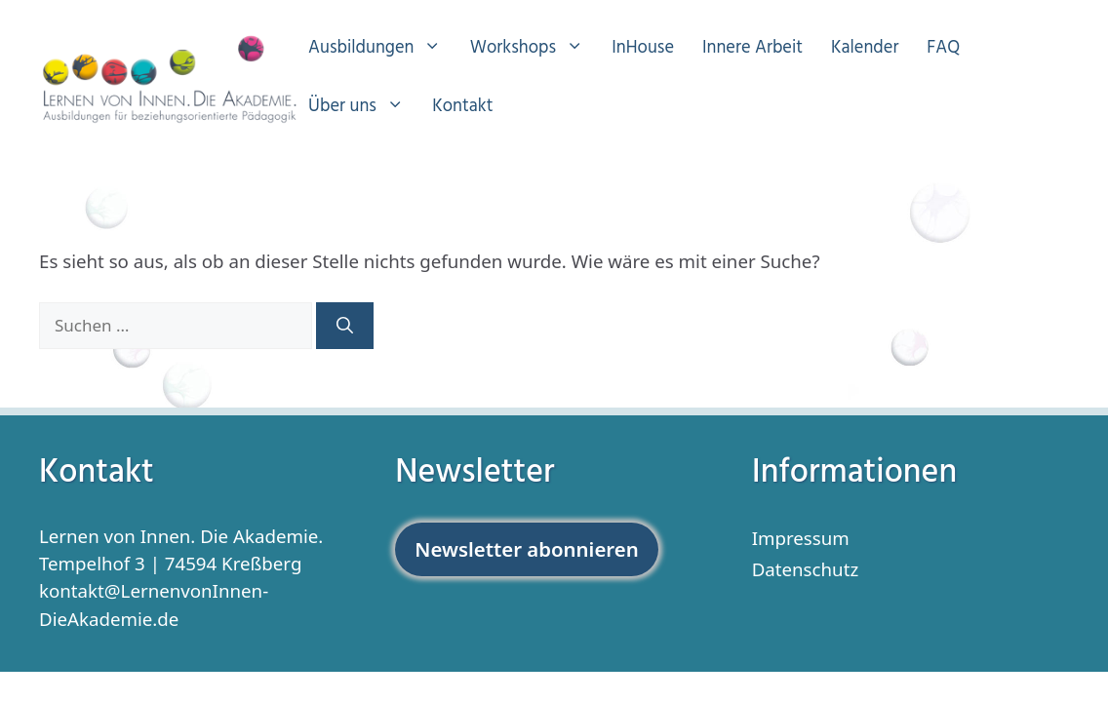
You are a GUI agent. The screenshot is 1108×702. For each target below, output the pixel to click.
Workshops (537, 49)
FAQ (943, 48)
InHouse (643, 48)
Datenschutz (805, 569)
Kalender (864, 48)
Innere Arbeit (752, 48)
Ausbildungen (384, 49)
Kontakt (462, 107)
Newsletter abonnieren (526, 549)
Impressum (801, 538)
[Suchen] (345, 325)
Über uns (365, 107)
